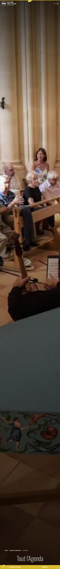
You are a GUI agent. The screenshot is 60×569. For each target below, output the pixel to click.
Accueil (6, 550)
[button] (30, 1)
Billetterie (45, 567)
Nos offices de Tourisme (15, 567)
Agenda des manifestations (15, 550)
